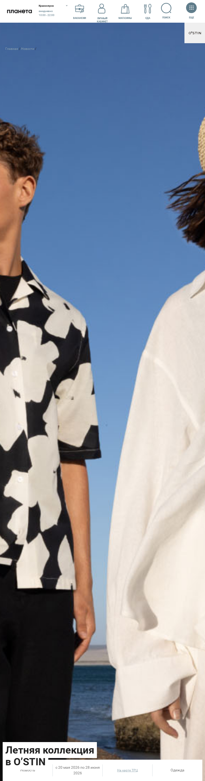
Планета (19, 11)
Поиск (166, 11)
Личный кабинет (102, 11)
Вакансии (79, 11)
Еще (191, 11)
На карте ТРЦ (127, 770)
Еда (148, 11)
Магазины (125, 11)
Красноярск (46, 5)
